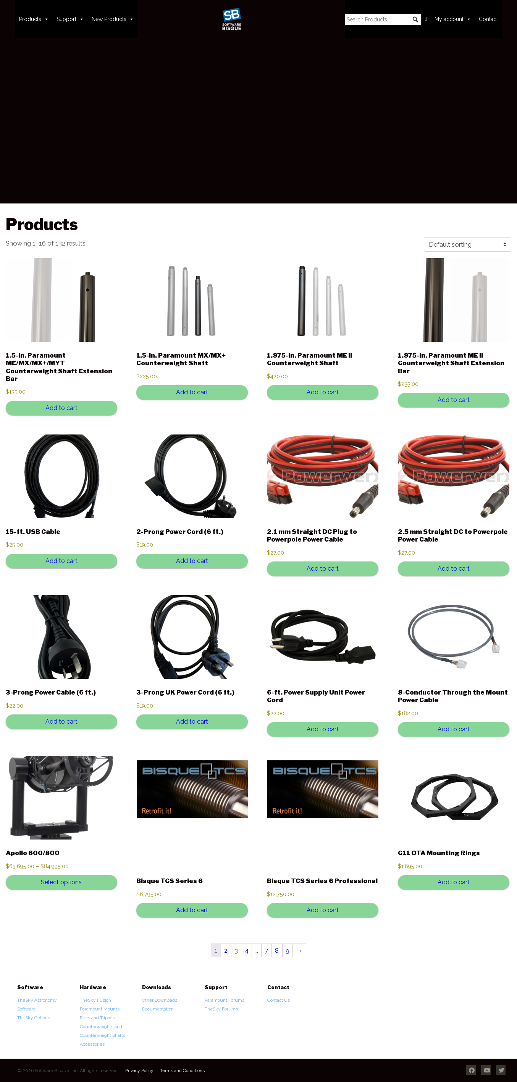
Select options (61, 882)
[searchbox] (383, 19)
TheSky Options (33, 1017)
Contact (488, 19)
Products (34, 19)
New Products (113, 19)
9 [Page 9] (287, 950)
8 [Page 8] (277, 950)
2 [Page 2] (226, 950)
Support (70, 19)
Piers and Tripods (97, 1017)
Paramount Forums (224, 1000)
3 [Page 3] (236, 950)
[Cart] (426, 19)
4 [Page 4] (247, 950)
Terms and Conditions (182, 1070)
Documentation (158, 1009)
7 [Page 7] (266, 950)
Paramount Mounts (100, 1009)
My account (453, 19)
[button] (415, 19)
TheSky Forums (221, 1009)
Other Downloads (159, 1000)
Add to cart (61, 408)
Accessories (92, 1044)
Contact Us (278, 1000)
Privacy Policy (139, 1070)
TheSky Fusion (95, 1000)
